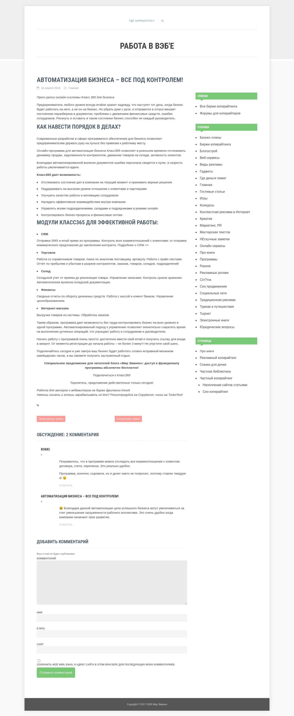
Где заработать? (141, 20)
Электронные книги (214, 313)
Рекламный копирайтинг (217, 350)
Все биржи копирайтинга (217, 106)
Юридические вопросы (216, 319)
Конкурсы (207, 202)
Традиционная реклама (217, 293)
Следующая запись (128, 418)
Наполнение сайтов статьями (224, 376)
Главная (73, 87)
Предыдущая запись (51, 418)
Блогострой (208, 150)
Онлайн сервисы (212, 241)
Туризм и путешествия (216, 300)
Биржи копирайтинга (214, 143)
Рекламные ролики (213, 267)
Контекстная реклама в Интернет (224, 208)
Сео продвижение (213, 280)
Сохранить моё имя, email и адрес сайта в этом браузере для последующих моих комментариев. (106, 663)
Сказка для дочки (212, 357)
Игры (203, 195)
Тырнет (205, 306)
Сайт (40, 643)
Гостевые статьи (212, 189)
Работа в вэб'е (147, 44)
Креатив (206, 215)
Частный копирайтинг (215, 370)
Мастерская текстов (214, 228)
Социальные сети (212, 287)
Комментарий (46, 558)
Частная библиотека (214, 363)
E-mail (41, 627)
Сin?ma (205, 274)
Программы (208, 254)
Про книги (207, 248)
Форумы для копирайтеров (219, 112)
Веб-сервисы (209, 156)
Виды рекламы (210, 163)
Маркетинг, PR (210, 222)
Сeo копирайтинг (215, 383)
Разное (205, 261)
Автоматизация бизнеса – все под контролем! (80, 496)
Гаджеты (206, 169)
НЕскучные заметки (214, 235)
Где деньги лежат (212, 176)
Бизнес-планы (210, 136)
